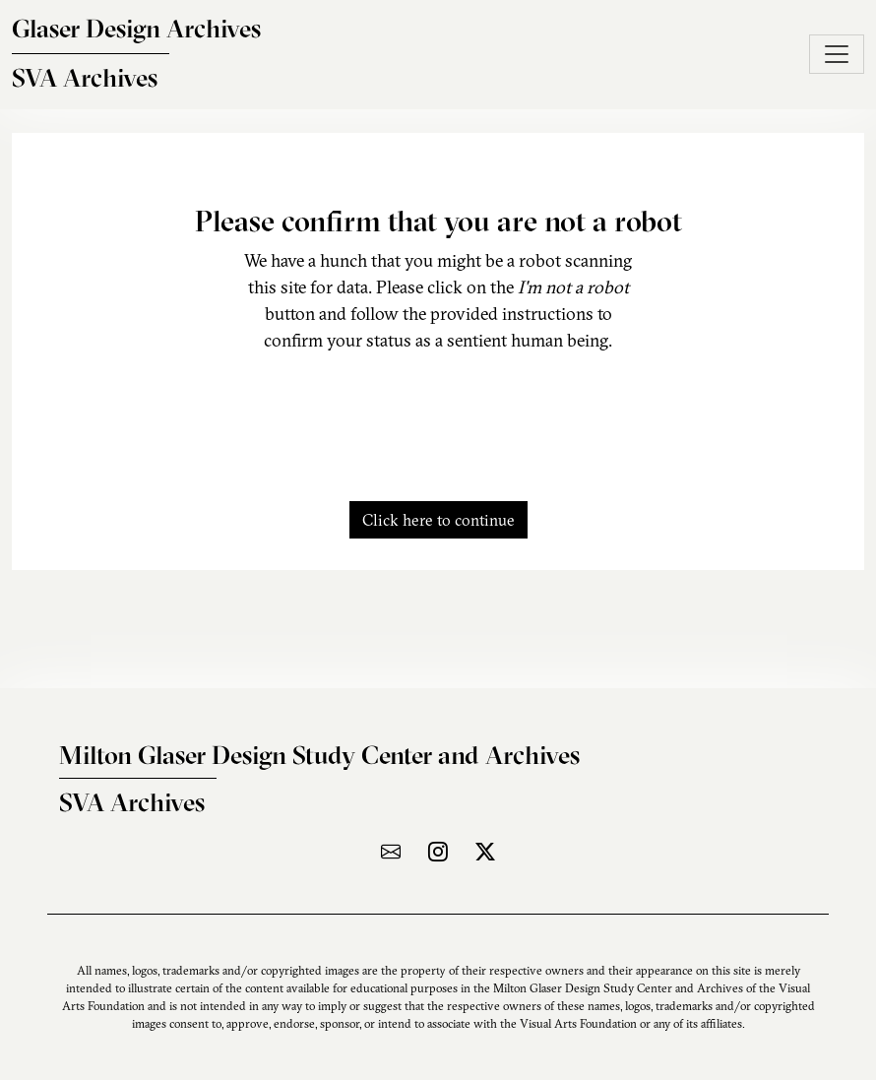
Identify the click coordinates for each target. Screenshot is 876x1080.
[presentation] (438, 415)
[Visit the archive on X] (485, 851)
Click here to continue (438, 520)
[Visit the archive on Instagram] (438, 851)
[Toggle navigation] (836, 54)
